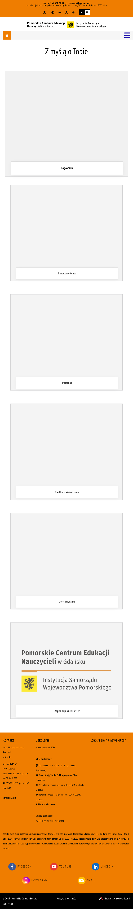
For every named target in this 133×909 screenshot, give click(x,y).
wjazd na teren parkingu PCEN (63, 785)
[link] (84, 12)
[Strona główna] (7, 35)
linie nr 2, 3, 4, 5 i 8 (57, 765)
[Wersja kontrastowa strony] (52, 12)
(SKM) (58, 775)
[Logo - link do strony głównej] (66, 23)
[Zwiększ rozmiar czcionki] (73, 12)
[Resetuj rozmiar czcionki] (66, 12)
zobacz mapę (50, 804)
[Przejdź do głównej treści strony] (44, 12)
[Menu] (127, 35)
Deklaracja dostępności (44, 815)
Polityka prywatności (66, 898)
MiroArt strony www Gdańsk (114, 898)
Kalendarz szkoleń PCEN (45, 747)
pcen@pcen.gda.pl (81, 3)
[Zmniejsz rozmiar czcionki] (60, 12)
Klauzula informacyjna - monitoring (50, 820)
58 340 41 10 (58, 3)
